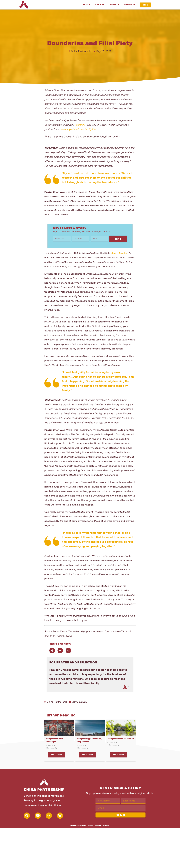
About (129, 5)
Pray (99, 5)
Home (86, 5)
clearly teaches (119, 253)
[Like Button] (125, 687)
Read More (56, 755)
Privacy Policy (102, 825)
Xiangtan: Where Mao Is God (121, 739)
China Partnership (78, 825)
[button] (52, 650)
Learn (114, 5)
